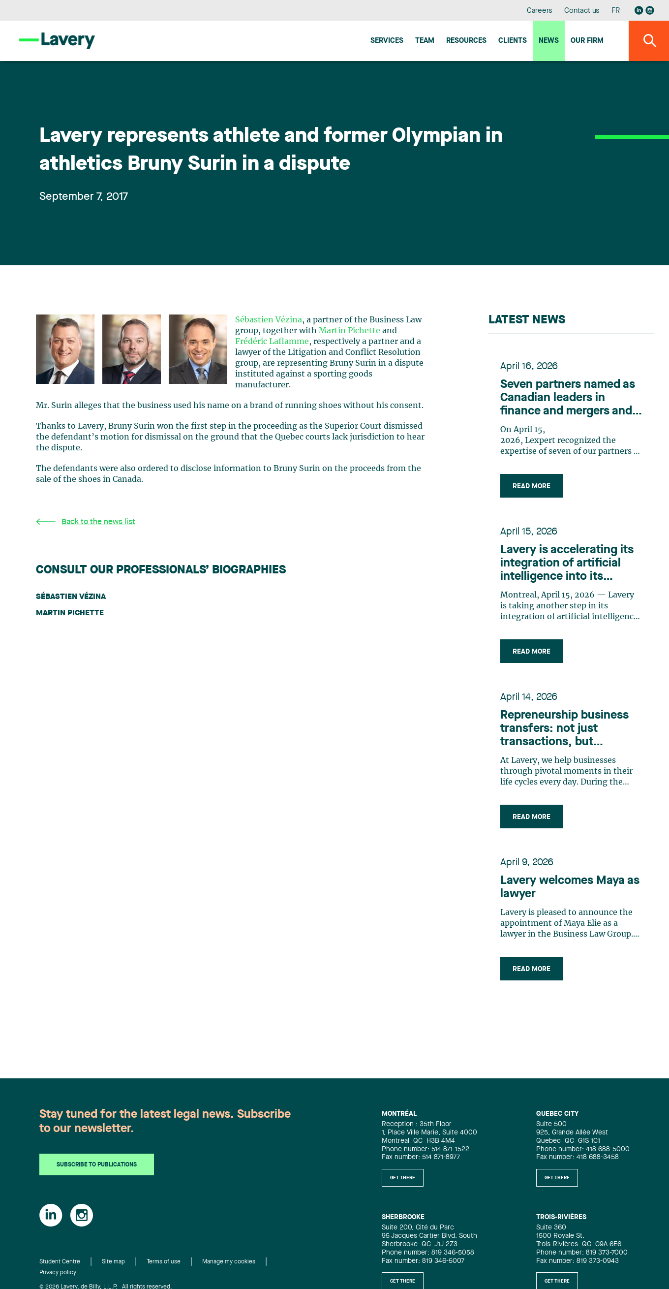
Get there (402, 1177)
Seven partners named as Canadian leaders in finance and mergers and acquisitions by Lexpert (567, 398)
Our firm (587, 41)
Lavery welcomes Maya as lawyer (569, 887)
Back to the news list (85, 522)
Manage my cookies (228, 1262)
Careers (540, 11)
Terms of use (164, 1262)
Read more (531, 486)
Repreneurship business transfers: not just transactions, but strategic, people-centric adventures (567, 729)
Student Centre (59, 1262)
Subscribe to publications (97, 1165)
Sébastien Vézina (268, 320)
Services (386, 41)
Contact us (582, 11)
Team (424, 41)
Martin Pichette (349, 331)
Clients (512, 41)
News (549, 41)
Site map (113, 1262)
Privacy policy (57, 1273)
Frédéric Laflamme (272, 342)
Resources (466, 41)
